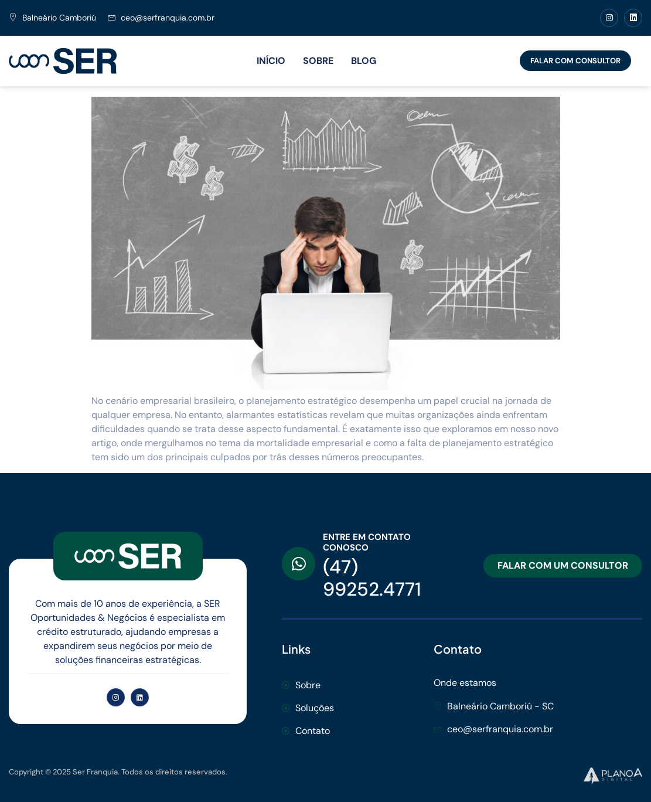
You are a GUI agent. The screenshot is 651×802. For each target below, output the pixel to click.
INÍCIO (271, 61)
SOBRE (318, 61)
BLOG (363, 61)
